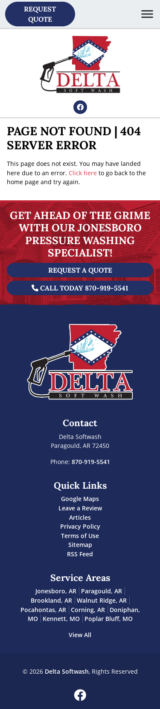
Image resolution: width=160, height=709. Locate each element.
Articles (80, 517)
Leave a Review (80, 508)
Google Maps (80, 499)
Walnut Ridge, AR (102, 600)
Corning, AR (88, 610)
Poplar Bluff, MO (108, 619)
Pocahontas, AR (43, 610)
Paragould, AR (101, 591)
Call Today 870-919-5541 (80, 288)
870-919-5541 (91, 462)
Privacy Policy (80, 526)
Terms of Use (80, 536)
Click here (83, 173)
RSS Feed (80, 554)
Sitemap (80, 545)
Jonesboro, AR (55, 591)
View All (80, 635)
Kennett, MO (61, 619)
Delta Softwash (67, 671)
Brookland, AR (51, 600)
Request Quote (40, 14)
